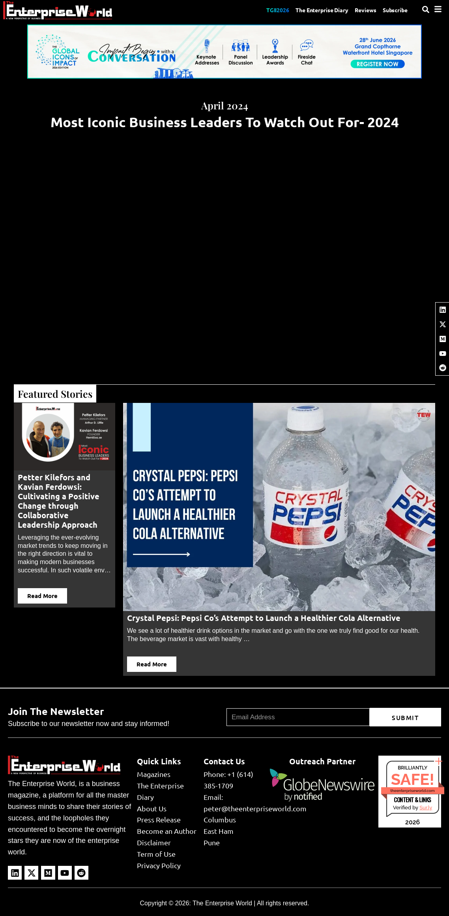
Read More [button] (42, 596)
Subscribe (394, 10)
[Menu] (438, 9)
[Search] (425, 9)
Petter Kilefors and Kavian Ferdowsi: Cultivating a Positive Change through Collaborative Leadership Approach (58, 501)
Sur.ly (425, 808)
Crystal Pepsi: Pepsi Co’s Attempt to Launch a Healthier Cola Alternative (263, 618)
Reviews (360, 10)
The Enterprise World (222, 903)
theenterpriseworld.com (413, 790)
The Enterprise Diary (312, 10)
